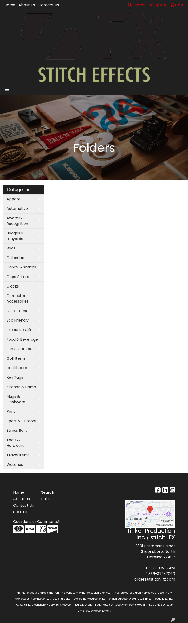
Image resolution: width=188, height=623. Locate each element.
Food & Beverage (22, 339)
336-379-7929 (162, 568)
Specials (20, 511)
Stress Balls (17, 430)
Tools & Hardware (16, 442)
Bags (11, 248)
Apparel (14, 199)
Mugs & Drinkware (16, 399)
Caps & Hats (18, 276)
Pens (11, 411)
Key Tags (15, 377)
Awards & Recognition (17, 220)
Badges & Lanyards (15, 235)
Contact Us (48, 5)
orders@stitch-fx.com (154, 579)
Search (136, 5)
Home (9, 5)
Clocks (13, 286)
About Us (27, 5)
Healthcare (17, 368)
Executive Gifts (20, 329)
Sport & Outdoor (22, 421)
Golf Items (16, 358)
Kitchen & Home (21, 387)
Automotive (17, 208)
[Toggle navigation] (7, 89)
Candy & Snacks (21, 267)
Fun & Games (19, 348)
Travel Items (18, 455)
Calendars (16, 257)
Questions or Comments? (36, 521)
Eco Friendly (18, 320)
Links (45, 499)
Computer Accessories (18, 298)
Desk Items (17, 310)
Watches (15, 464)
